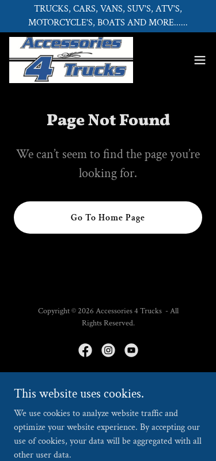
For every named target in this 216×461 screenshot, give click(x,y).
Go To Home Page (108, 218)
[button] (199, 60)
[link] (71, 60)
